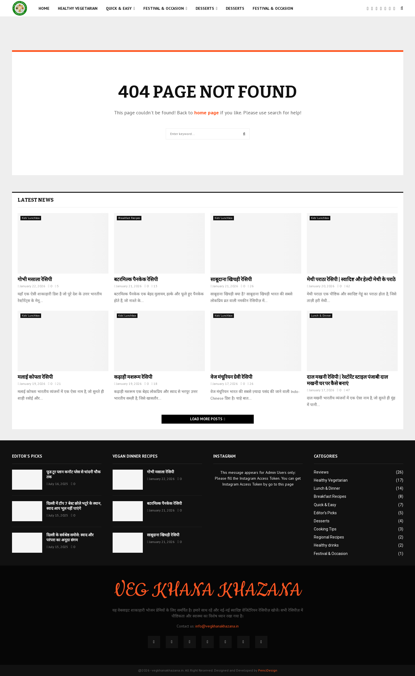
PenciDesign (267, 670)
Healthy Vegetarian (78, 8)
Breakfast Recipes (129, 218)
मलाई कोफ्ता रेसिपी (35, 377)
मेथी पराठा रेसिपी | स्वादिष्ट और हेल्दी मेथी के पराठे (351, 279)
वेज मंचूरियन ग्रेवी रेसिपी (231, 377)
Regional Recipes (329, 537)
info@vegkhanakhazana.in (217, 626)
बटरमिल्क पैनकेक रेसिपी (136, 279)
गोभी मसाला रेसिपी (35, 279)
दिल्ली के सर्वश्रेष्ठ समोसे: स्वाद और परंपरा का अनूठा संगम (70, 537)
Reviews (321, 472)
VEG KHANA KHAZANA (207, 591)
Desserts (205, 8)
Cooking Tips (325, 529)
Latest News (36, 200)
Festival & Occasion (163, 8)
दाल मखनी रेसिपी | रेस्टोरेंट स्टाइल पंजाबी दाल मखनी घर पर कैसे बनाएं (347, 380)
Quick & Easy (119, 8)
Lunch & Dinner (321, 315)
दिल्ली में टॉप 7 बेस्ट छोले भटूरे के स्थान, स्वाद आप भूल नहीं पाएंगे (73, 506)
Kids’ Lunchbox (31, 218)
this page (286, 484)
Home (44, 8)
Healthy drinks (326, 545)
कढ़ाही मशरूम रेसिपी (133, 377)
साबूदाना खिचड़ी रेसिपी (231, 279)
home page (206, 112)
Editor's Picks (325, 513)
